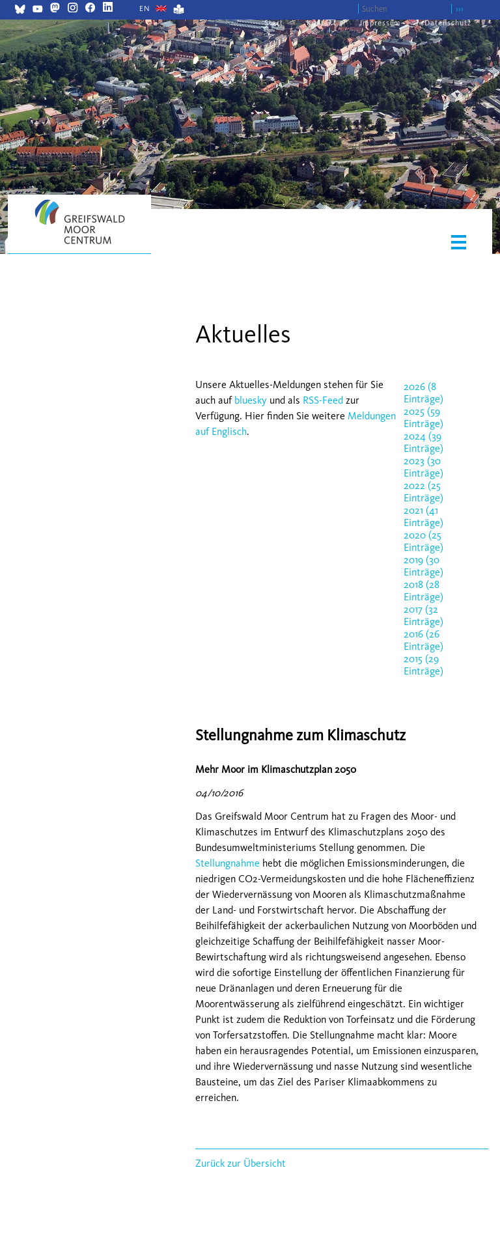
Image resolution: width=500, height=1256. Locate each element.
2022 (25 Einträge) (423, 491)
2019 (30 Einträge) (423, 565)
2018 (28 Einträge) (423, 590)
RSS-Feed (323, 400)
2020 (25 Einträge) (423, 541)
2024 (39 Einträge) (423, 442)
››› (460, 9)
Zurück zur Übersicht (240, 1163)
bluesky (250, 400)
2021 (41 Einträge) (423, 516)
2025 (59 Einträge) (423, 417)
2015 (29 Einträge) (423, 664)
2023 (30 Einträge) (423, 466)
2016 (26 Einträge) (423, 640)
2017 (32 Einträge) (423, 615)
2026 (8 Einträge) (423, 392)
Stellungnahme (227, 863)
